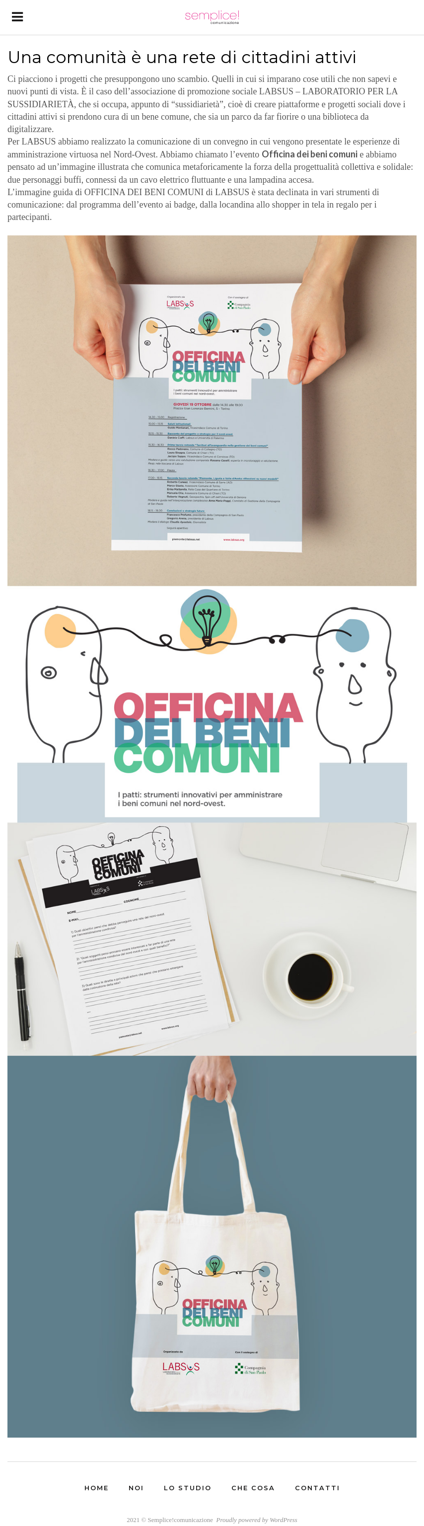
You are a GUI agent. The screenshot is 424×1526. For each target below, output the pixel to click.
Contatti (317, 1488)
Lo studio (188, 1488)
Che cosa (253, 1488)
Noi (136, 1488)
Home (96, 1488)
